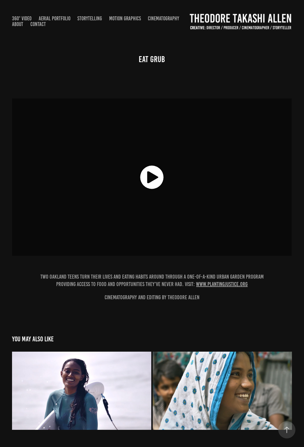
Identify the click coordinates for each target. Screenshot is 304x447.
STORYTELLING (89, 18)
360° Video (22, 18)
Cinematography (163, 18)
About (17, 24)
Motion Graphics (125, 18)
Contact (38, 24)
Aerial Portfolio (54, 18)
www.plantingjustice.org (222, 284)
